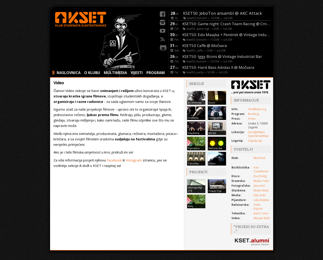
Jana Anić (259, 186)
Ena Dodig (260, 176)
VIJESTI (137, 72)
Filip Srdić (260, 195)
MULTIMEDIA (115, 72)
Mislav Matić (261, 190)
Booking (253, 114)
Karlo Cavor (261, 213)
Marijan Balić (262, 218)
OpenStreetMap (258, 136)
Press (251, 119)
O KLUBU (92, 72)
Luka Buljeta (261, 200)
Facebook (114, 160)
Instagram (134, 160)
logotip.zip (255, 141)
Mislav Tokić (261, 181)
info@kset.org (257, 109)
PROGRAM (155, 72)
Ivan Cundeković (261, 169)
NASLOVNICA (69, 72)
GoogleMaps (256, 132)
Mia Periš (259, 158)
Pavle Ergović (258, 206)
